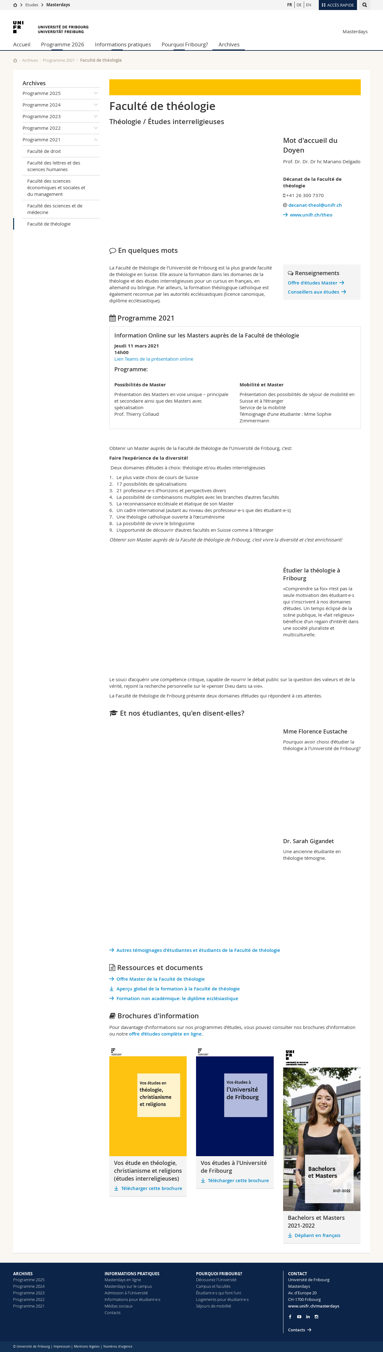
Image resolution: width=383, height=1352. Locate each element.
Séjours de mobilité (213, 1306)
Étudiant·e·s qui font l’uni (218, 1293)
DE (299, 5)
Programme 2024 (61, 105)
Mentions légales (87, 1346)
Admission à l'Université (126, 1293)
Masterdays (58, 5)
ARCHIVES (23, 1273)
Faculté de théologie (48, 224)
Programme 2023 (61, 116)
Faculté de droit (44, 151)
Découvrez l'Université (216, 1279)
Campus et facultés (213, 1286)
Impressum (62, 1346)
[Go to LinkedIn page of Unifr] (308, 1317)
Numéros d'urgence (117, 1346)
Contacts (113, 1312)
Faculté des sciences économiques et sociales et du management (56, 187)
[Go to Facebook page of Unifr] (290, 1316)
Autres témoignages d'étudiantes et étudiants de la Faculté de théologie (198, 950)
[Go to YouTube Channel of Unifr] (299, 1317)
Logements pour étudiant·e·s (222, 1299)
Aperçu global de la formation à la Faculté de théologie (178, 988)
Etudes (31, 5)
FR (289, 5)
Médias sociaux (118, 1306)
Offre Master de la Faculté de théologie (160, 979)
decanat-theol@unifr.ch (315, 205)
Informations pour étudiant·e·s (132, 1299)
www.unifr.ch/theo (311, 214)
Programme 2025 (61, 93)
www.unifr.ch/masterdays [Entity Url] (313, 1306)
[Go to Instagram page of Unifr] (316, 1317)
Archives (229, 44)
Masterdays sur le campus (128, 1286)
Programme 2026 (62, 44)
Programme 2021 (59, 60)
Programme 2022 (61, 128)
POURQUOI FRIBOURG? (219, 1273)
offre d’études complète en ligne (165, 1034)
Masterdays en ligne (123, 1279)
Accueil (21, 44)
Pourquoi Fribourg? (185, 44)
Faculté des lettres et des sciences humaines (53, 165)
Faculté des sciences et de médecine (54, 208)
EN (308, 5)
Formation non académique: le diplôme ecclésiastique (177, 998)
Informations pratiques (123, 44)
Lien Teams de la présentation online (154, 359)
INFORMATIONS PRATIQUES (132, 1273)
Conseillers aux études (313, 292)
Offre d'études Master (312, 282)
